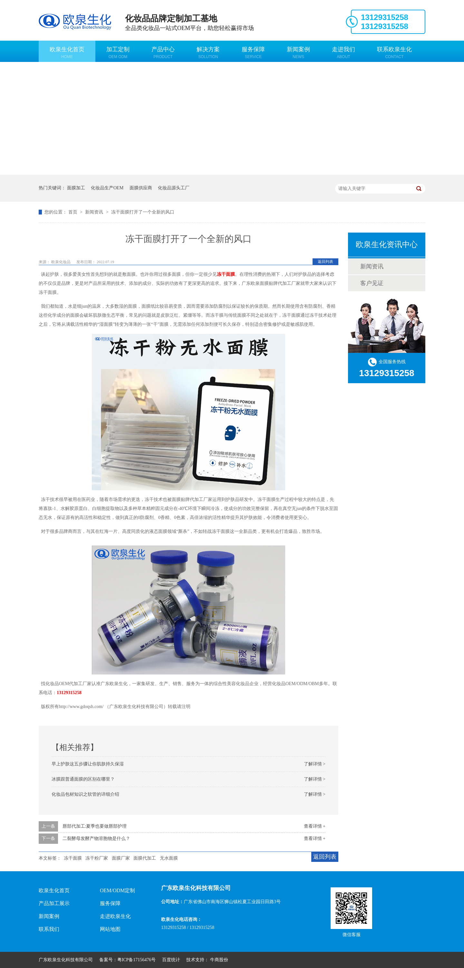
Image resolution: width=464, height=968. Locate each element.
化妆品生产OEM (107, 187)
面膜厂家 (121, 858)
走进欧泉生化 (115, 916)
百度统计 (171, 959)
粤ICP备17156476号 (136, 959)
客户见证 (371, 283)
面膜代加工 (144, 858)
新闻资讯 (94, 212)
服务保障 (253, 52)
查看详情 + (314, 826)
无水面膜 (169, 858)
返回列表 (325, 261)
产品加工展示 (54, 903)
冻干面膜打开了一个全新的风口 (142, 212)
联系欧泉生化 (394, 52)
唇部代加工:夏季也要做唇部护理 (95, 826)
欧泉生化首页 (67, 52)
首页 (73, 212)
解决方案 (208, 52)
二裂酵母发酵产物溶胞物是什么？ (96, 838)
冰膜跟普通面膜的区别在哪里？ (83, 779)
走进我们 (343, 52)
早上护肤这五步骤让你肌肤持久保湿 (88, 764)
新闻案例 (298, 52)
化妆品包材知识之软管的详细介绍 (85, 794)
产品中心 (163, 52)
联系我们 (49, 929)
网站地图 (110, 929)
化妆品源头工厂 (173, 187)
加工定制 (118, 52)
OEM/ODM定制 (117, 890)
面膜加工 (76, 187)
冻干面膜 (73, 858)
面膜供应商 (141, 187)
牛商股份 (219, 959)
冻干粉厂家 (96, 858)
